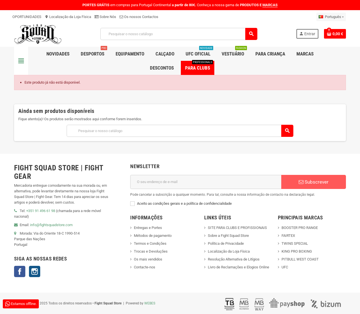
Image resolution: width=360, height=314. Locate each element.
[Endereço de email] (205, 182)
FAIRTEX (288, 235)
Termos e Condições (150, 243)
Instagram (34, 271)
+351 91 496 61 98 (40, 211)
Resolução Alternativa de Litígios (234, 259)
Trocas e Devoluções (151, 251)
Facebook (19, 271)
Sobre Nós (105, 17)
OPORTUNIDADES (26, 17)
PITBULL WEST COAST (300, 259)
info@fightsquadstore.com (51, 225)
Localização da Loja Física (68, 17)
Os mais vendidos (148, 259)
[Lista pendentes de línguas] (331, 17)
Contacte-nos (144, 267)
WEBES (149, 303)
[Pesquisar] (178, 34)
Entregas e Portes (148, 228)
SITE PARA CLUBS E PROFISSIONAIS (237, 228)
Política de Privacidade (226, 243)
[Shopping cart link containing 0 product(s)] (335, 34)
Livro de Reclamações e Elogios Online (238, 267)
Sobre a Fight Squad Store (228, 235)
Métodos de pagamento (153, 235)
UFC (285, 267)
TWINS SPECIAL (295, 243)
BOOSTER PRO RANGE (300, 228)
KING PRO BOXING (297, 251)
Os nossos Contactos (139, 17)
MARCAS (270, 5)
